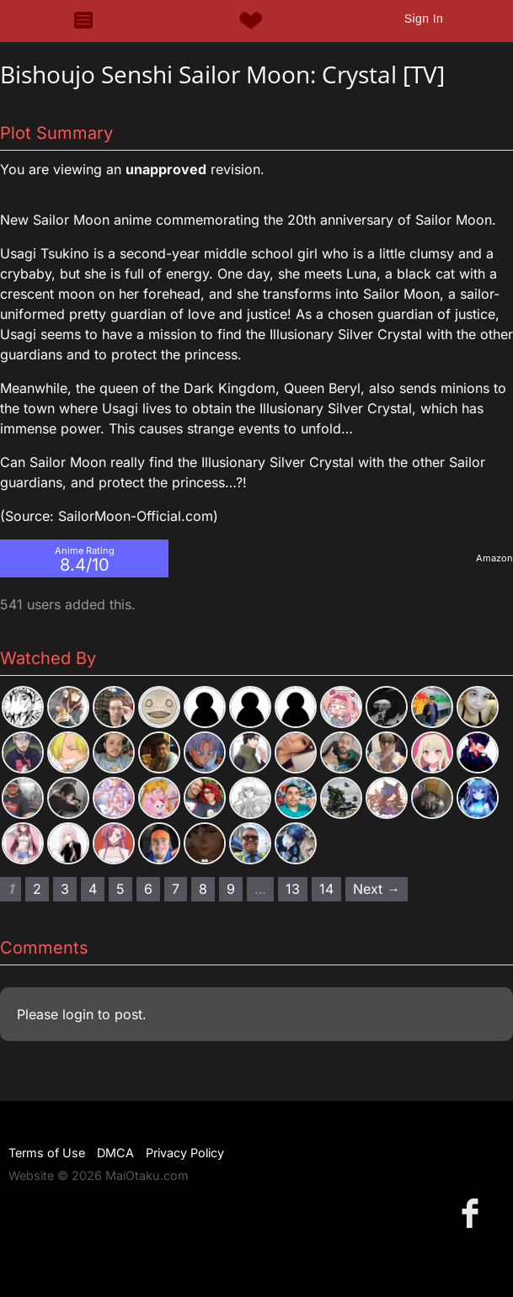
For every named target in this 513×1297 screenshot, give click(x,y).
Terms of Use (46, 1153)
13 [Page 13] (293, 888)
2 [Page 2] (37, 888)
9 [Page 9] (231, 888)
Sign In (423, 18)
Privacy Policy (185, 1153)
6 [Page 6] (148, 888)
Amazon (494, 558)
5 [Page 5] (120, 888)
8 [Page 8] (203, 888)
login (78, 1014)
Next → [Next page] (376, 888)
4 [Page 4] (92, 888)
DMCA (115, 1153)
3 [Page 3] (65, 888)
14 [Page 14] (326, 888)
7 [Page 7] (175, 888)
